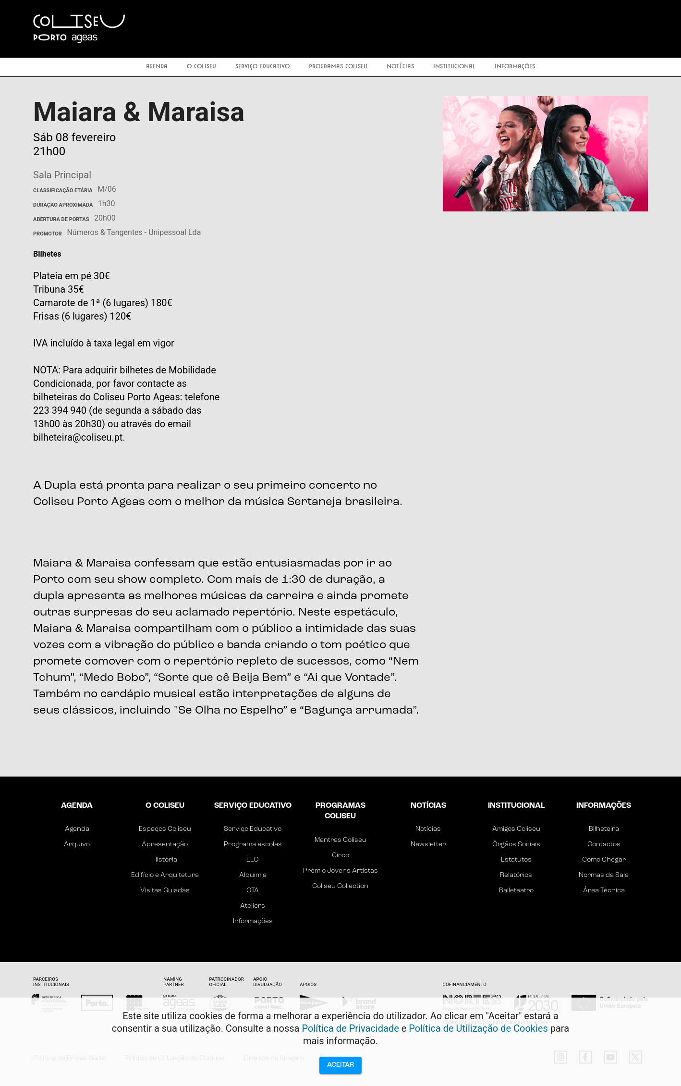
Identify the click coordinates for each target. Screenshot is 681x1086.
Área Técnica (604, 890)
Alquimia (253, 875)
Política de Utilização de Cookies (478, 1028)
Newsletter (428, 844)
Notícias (400, 67)
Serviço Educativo (262, 67)
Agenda (157, 67)
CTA (252, 890)
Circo (340, 855)
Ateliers (252, 906)
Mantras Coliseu (340, 840)
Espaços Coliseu (165, 829)
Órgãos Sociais (516, 844)
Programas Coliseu (338, 67)
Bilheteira (604, 829)
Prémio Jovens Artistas (340, 871)
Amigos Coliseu (516, 829)
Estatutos (516, 860)
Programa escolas (253, 844)
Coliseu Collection (340, 886)
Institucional (454, 67)
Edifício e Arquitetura (165, 875)
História (164, 860)
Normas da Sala (604, 875)
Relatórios (516, 875)
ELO (252, 860)
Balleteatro (516, 890)
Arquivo (77, 844)
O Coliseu (201, 67)
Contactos (603, 844)
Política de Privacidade (350, 1028)
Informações (515, 67)
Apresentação (165, 844)
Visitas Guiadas (165, 890)
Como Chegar (604, 860)
